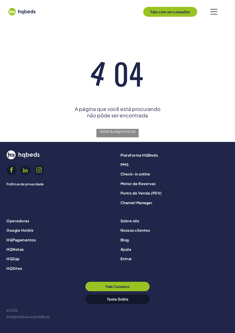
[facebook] (11, 170)
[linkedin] (25, 170)
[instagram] (39, 170)
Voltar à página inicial (117, 131)
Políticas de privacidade (25, 184)
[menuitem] (174, 155)
